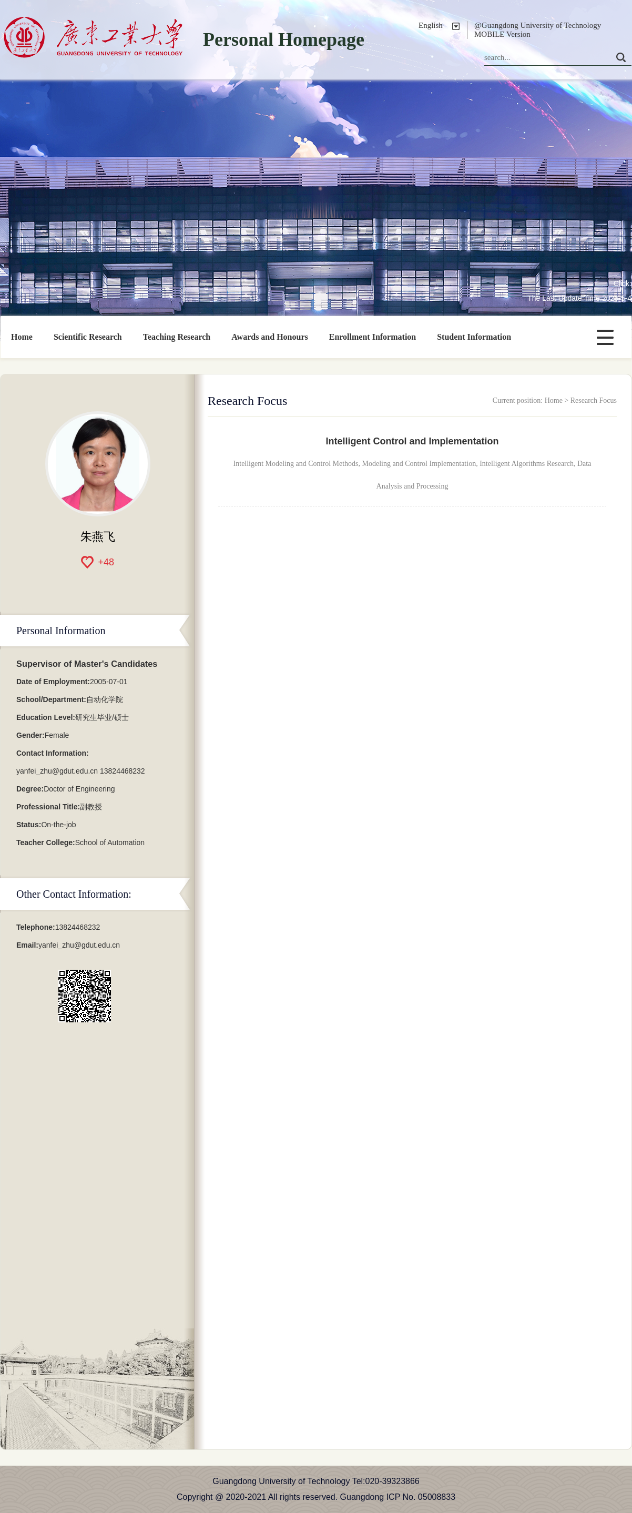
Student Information (474, 336)
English (431, 25)
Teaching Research (176, 336)
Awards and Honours (269, 336)
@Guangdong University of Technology (537, 25)
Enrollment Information (372, 336)
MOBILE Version (502, 34)
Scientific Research (88, 336)
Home (22, 336)
